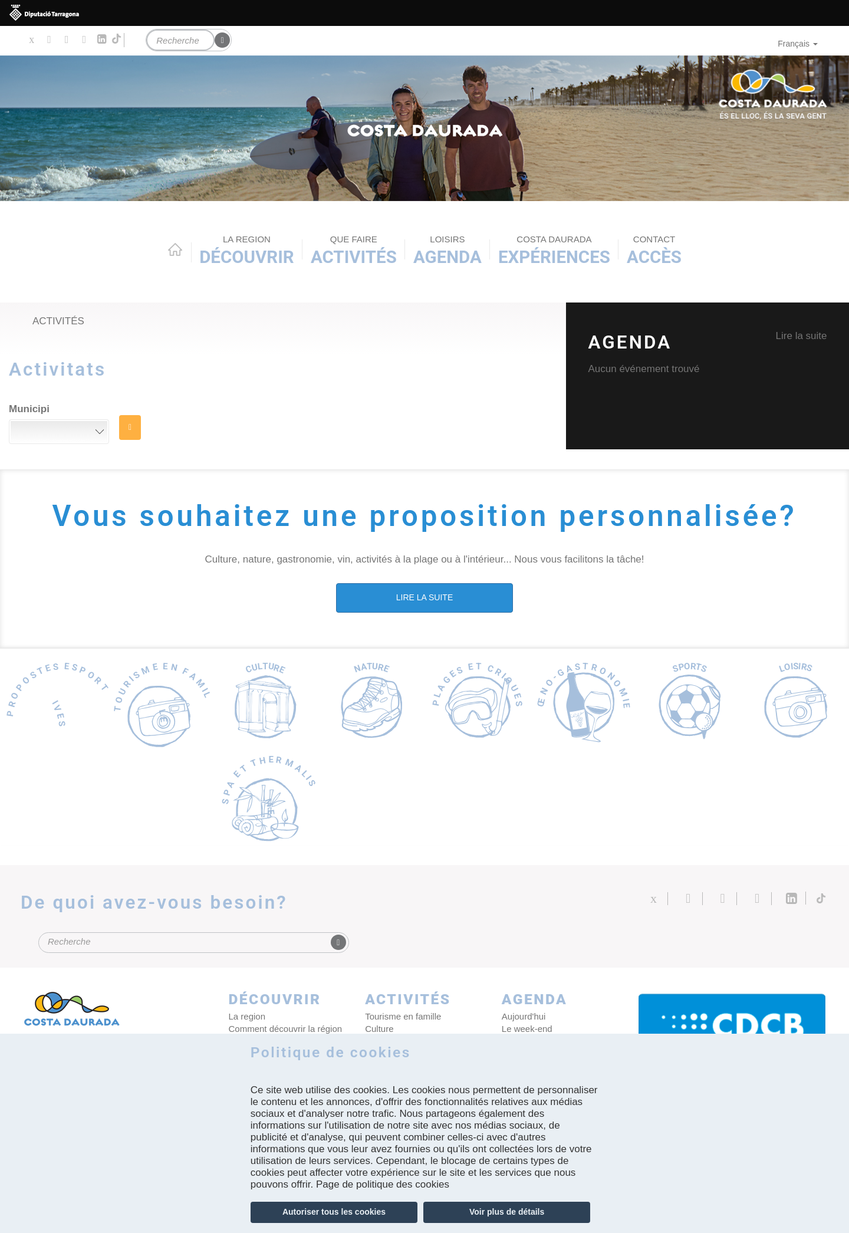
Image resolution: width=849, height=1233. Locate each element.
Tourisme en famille (403, 1016)
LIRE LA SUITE (424, 597)
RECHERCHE (130, 427)
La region (247, 1016)
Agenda (447, 250)
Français (798, 43)
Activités (354, 250)
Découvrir (246, 250)
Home (175, 249)
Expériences (554, 250)
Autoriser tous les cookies (334, 1211)
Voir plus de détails (506, 1211)
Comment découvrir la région (286, 1029)
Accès (654, 250)
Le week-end (527, 1029)
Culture (379, 1029)
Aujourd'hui (524, 1016)
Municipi (29, 409)
